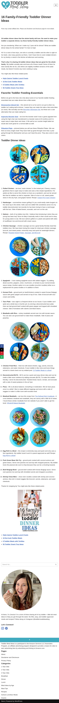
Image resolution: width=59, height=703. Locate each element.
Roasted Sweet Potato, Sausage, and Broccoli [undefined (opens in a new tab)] (24, 233)
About (3, 654)
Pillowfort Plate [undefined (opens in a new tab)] (6, 128)
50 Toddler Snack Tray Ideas (13, 544)
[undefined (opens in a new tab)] (9, 116)
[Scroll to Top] (29, 640)
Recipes (4, 692)
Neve (3, 701)
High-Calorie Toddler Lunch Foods (15, 535)
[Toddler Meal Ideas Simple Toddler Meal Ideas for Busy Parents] (15, 5)
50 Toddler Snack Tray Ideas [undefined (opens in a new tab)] (13, 88)
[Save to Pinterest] (2, 353)
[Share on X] (2, 350)
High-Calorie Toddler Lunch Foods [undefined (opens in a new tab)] (15, 78)
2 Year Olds (5, 670)
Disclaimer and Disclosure (10, 657)
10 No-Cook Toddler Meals (12, 538)
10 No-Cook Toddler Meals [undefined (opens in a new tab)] (12, 81)
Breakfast (4, 676)
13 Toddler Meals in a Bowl (42, 370)
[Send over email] (2, 357)
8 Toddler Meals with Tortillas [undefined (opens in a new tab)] (13, 85)
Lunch (3, 682)
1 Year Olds (5, 667)
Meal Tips (4, 688)
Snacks (3, 698)
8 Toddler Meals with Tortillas (13, 541)
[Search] (27, 564)
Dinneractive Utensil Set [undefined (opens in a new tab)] (10, 105)
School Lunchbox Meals (9, 695)
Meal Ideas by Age (7, 685)
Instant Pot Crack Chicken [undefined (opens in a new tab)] (46, 198)
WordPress (18, 701)
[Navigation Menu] (56, 5)
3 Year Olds (5, 673)
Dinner (3, 679)
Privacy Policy (6, 660)
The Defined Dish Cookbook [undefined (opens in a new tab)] (45, 396)
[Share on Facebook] (2, 346)
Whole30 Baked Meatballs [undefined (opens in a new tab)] (16, 403)
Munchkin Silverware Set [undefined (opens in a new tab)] (31, 109)
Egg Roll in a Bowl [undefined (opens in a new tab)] (9, 455)
